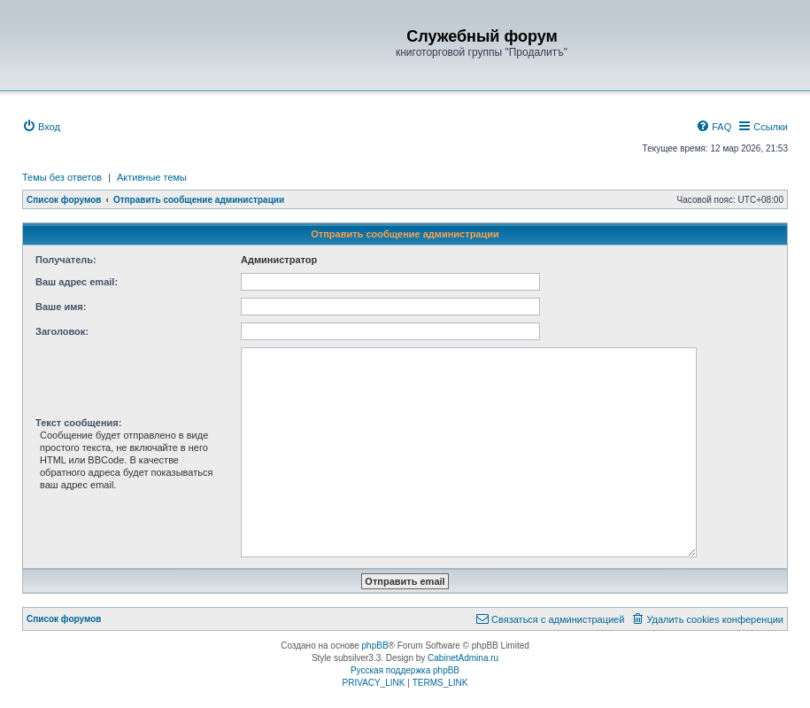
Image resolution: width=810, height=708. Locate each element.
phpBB (375, 645)
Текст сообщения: (78, 422)
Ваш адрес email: (76, 281)
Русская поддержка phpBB (405, 670)
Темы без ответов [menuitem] (62, 177)
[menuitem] (41, 126)
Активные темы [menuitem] (152, 177)
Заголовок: (62, 331)
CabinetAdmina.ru (463, 658)
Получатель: (65, 259)
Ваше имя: (60, 306)
